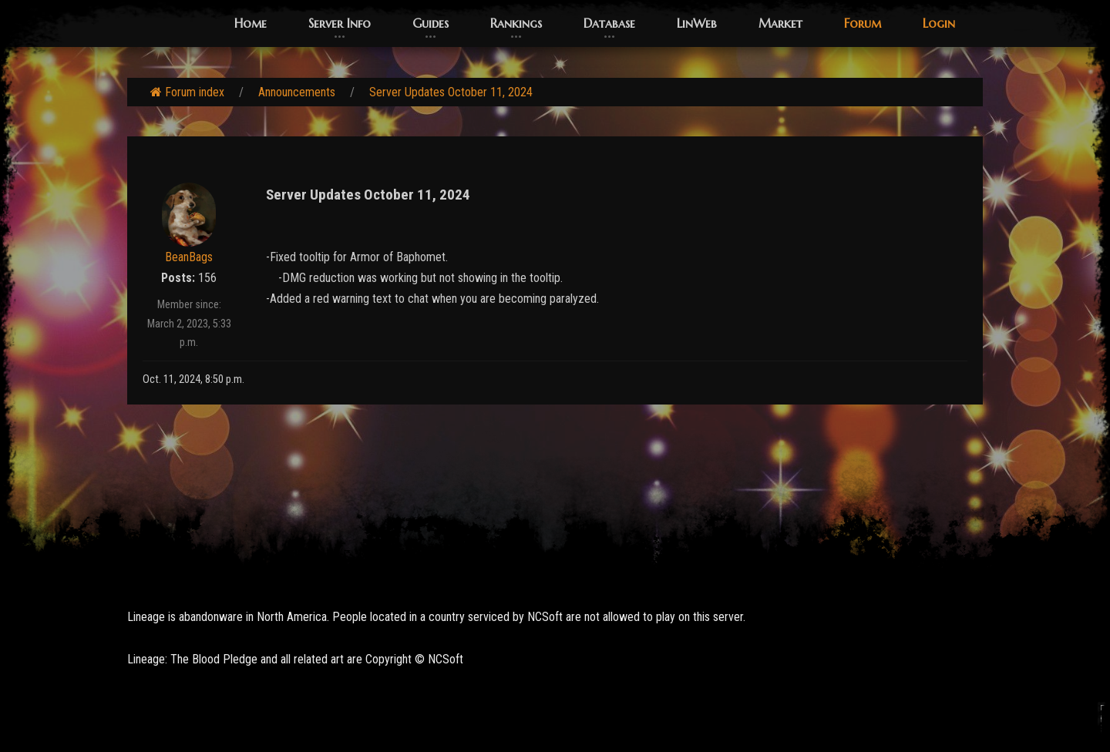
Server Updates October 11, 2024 (451, 92)
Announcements (296, 92)
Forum (862, 23)
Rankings (516, 23)
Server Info (339, 23)
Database (609, 23)
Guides (430, 23)
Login (939, 23)
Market (780, 23)
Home (250, 23)
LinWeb (697, 23)
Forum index (187, 92)
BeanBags (189, 257)
